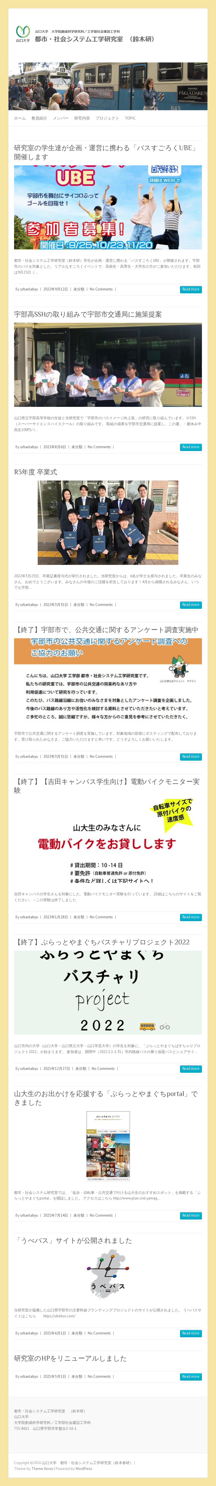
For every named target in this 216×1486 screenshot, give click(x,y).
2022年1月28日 (55, 917)
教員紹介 (39, 118)
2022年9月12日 (55, 289)
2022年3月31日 (55, 604)
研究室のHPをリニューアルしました (70, 1358)
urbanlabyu (29, 289)
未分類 (78, 289)
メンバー (61, 118)
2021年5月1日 (54, 1376)
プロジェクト (107, 118)
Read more (191, 289)
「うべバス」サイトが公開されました (73, 1240)
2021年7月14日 (55, 1215)
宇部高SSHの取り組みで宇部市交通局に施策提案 (88, 314)
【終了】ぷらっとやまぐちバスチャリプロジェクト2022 (102, 942)
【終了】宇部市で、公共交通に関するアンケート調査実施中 (109, 629)
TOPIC (130, 118)
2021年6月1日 (54, 1333)
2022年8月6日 (54, 447)
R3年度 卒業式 (35, 472)
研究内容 (82, 118)
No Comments (101, 289)
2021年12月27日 (56, 1068)
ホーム (20, 118)
